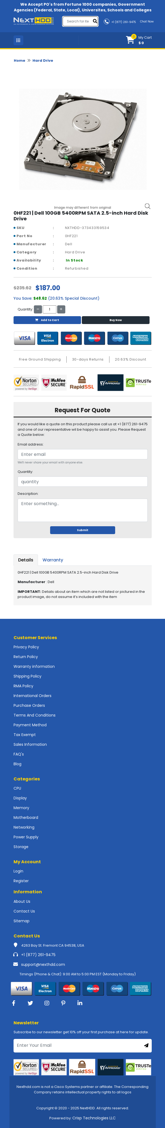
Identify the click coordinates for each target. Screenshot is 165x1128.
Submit (82, 530)
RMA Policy (23, 686)
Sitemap (22, 921)
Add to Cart (47, 320)
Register (21, 881)
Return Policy (26, 656)
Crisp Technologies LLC (94, 1118)
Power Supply (26, 837)
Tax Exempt (25, 734)
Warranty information (34, 666)
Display (20, 798)
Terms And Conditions (35, 715)
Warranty (53, 560)
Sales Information (30, 744)
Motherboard (26, 817)
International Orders (32, 695)
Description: (28, 493)
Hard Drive (43, 60)
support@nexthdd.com (43, 964)
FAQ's (19, 754)
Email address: (31, 444)
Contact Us (24, 911)
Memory (21, 807)
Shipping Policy (27, 676)
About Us (22, 901)
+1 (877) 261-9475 (38, 954)
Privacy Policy (26, 647)
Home (19, 60)
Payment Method (30, 725)
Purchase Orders (29, 705)
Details (25, 560)
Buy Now (115, 320)
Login (18, 871)
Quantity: (25, 471)
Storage (21, 846)
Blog (17, 764)
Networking (24, 827)
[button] (139, 40)
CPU (17, 788)
